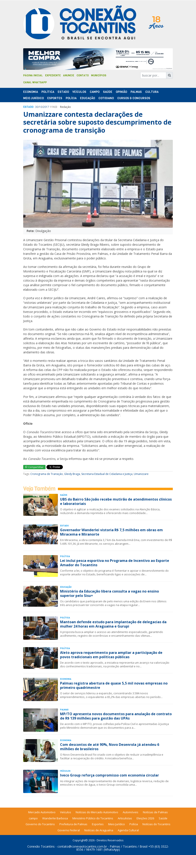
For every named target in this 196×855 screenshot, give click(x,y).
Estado (63, 92)
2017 (46, 107)
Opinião (121, 92)
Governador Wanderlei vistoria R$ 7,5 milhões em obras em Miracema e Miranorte (111, 532)
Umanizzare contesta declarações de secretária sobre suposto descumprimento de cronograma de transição (97, 122)
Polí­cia (71, 98)
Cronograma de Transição (46, 474)
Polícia (133, 824)
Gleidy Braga (72, 474)
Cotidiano (106, 98)
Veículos (79, 92)
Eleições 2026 (145, 818)
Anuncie (68, 75)
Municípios (98, 75)
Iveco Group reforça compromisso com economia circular (109, 775)
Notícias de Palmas (155, 812)
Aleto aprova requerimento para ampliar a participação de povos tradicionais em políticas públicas (111, 654)
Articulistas (125, 818)
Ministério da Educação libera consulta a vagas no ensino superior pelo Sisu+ (109, 593)
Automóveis (130, 812)
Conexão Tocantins (41, 846)
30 (36, 107)
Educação (87, 98)
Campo (95, 92)
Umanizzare (141, 474)
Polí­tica (47, 92)
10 (40, 107)
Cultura (151, 92)
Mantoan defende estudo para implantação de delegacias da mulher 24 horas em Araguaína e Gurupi (113, 624)
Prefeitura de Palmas (73, 824)
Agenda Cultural (128, 830)
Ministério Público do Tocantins (92, 818)
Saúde (107, 92)
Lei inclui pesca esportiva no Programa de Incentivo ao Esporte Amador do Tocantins (114, 562)
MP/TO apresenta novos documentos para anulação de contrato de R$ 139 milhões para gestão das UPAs (116, 715)
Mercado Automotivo (42, 812)
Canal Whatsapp (35, 82)
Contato (83, 75)
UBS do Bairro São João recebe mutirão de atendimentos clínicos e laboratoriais (116, 501)
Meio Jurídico (33, 98)
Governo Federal (68, 830)
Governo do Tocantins (40, 824)
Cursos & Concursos (133, 98)
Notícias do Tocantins (156, 824)
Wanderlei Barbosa (55, 818)
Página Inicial (33, 75)
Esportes (54, 98)
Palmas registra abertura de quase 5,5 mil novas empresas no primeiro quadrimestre (114, 685)
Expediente (53, 75)
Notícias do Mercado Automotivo (97, 812)
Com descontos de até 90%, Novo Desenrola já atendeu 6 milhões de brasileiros (109, 746)
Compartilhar (34, 467)
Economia (30, 92)
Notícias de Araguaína (98, 830)
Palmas (136, 92)
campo (33, 818)
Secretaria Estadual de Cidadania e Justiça (106, 474)
